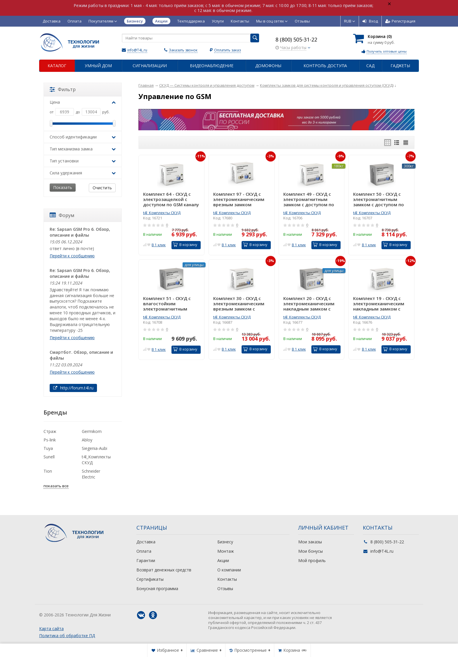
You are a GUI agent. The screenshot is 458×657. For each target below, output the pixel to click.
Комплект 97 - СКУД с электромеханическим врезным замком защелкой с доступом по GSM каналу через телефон (241, 199)
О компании (229, 570)
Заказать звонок (183, 50)
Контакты (240, 21)
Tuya (48, 448)
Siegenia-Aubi (94, 448)
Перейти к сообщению (72, 256)
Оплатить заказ (227, 50)
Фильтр (63, 89)
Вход (370, 21)
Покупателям (103, 21)
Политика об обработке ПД (67, 635)
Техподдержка (191, 21)
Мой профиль (312, 560)
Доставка (51, 21)
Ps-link (50, 440)
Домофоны (268, 65)
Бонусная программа (157, 588)
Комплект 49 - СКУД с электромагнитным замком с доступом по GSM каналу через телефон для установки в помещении (310, 199)
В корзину (185, 244)
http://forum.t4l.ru (73, 388)
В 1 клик (159, 244)
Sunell (49, 457)
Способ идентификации (83, 137)
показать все (56, 485)
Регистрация (400, 21)
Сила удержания (83, 173)
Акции (223, 560)
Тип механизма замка (83, 149)
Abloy (87, 440)
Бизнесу (225, 542)
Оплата (74, 21)
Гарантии (145, 560)
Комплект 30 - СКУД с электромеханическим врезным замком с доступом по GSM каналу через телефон (241, 303)
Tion (48, 471)
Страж (50, 431)
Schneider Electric (91, 474)
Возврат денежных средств (163, 570)
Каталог (57, 65)
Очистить (102, 187)
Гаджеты (400, 65)
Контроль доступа (325, 65)
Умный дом (98, 65)
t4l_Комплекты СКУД (162, 212)
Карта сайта (51, 628)
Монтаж (225, 551)
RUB (349, 21)
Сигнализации (150, 65)
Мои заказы (310, 542)
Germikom (92, 431)
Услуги (218, 21)
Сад (370, 65)
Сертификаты (150, 579)
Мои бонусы (310, 551)
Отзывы (302, 21)
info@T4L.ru (137, 50)
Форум (62, 215)
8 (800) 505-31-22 (296, 39)
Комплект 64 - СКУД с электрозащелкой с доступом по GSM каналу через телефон (171, 199)
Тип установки (83, 161)
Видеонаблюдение (211, 65)
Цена (83, 102)
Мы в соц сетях (272, 21)
